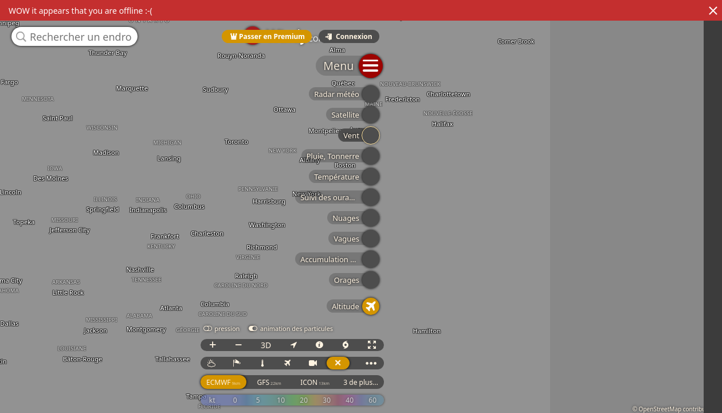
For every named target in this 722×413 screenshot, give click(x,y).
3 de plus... (694, 393)
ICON (649, 393)
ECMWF (557, 393)
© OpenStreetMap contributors (674, 409)
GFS (603, 393)
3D (599, 355)
